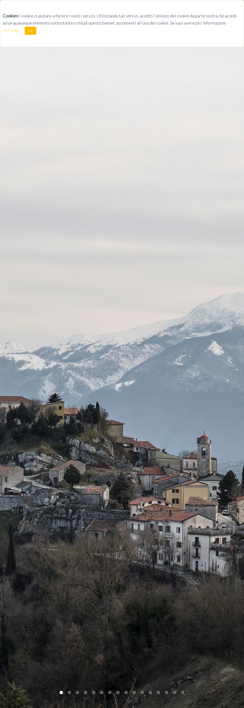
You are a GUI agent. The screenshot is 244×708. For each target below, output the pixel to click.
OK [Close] (30, 31)
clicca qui (11, 30)
